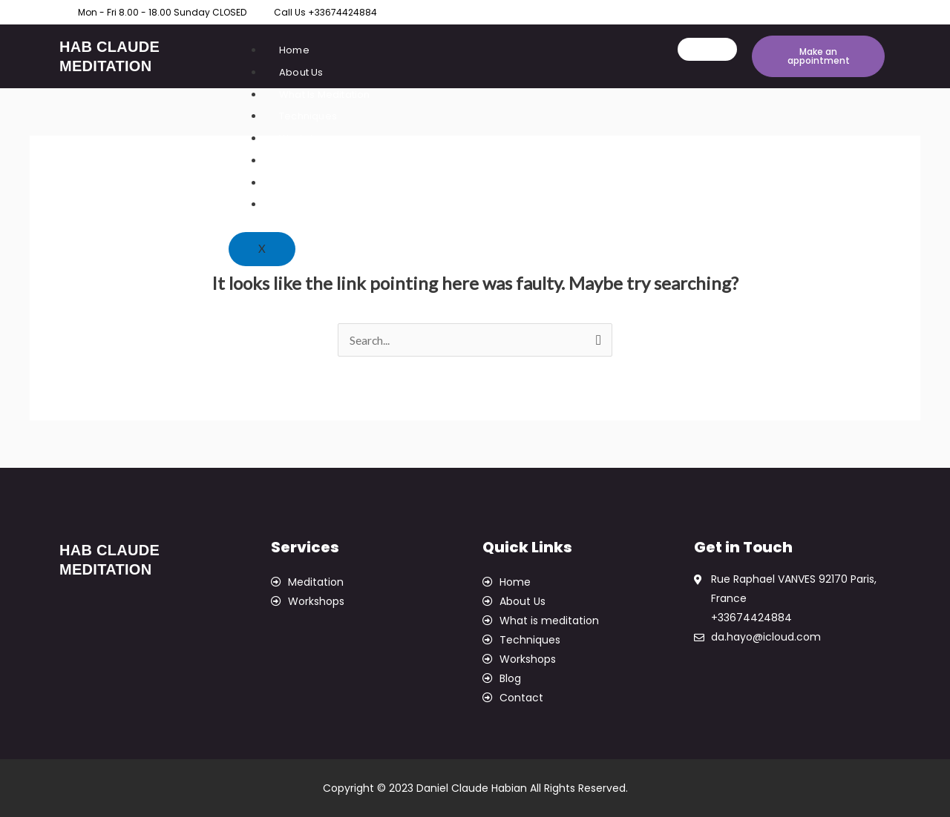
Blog (290, 183)
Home (294, 50)
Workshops (307, 138)
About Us (301, 72)
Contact (298, 204)
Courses (300, 160)
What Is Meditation (324, 94)
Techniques (308, 116)
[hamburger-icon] (707, 49)
